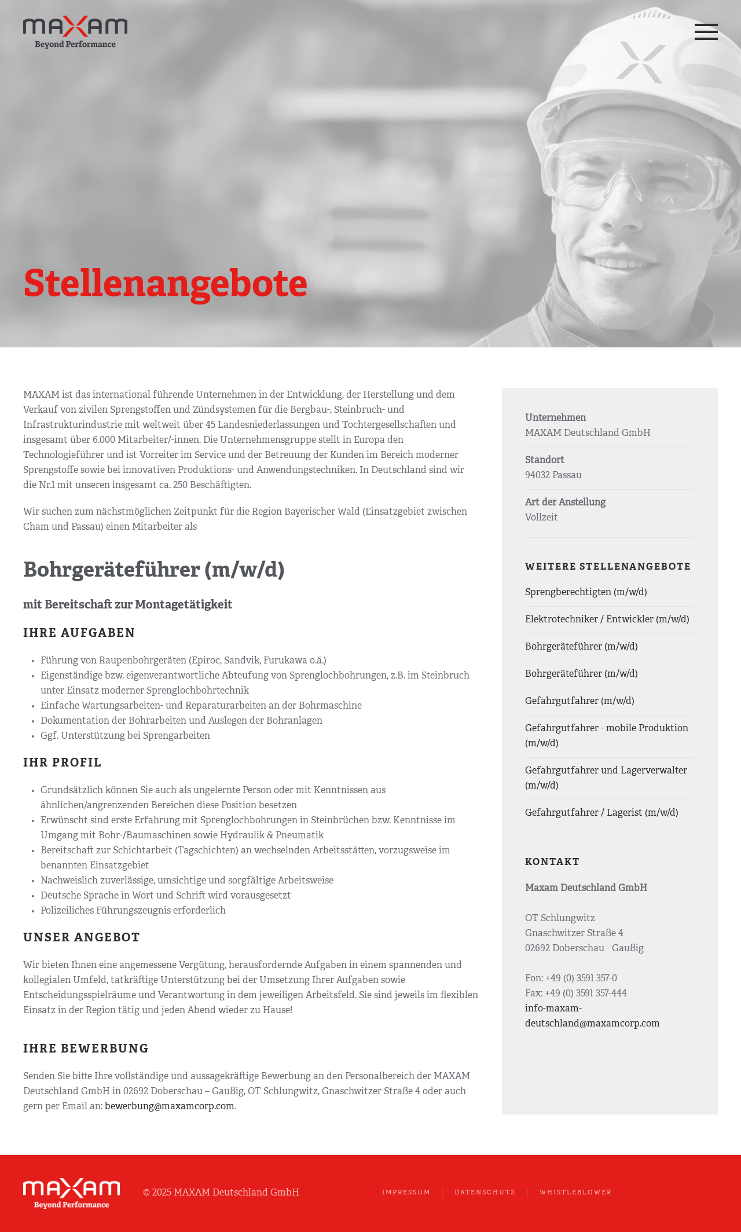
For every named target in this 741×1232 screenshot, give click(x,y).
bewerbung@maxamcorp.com (169, 1107)
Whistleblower (576, 1193)
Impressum (406, 1193)
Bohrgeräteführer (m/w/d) (581, 647)
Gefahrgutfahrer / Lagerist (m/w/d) (601, 813)
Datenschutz (485, 1193)
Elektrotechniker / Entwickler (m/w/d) (607, 620)
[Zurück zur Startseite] (76, 32)
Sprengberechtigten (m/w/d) (586, 592)
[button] (706, 32)
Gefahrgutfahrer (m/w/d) (579, 701)
